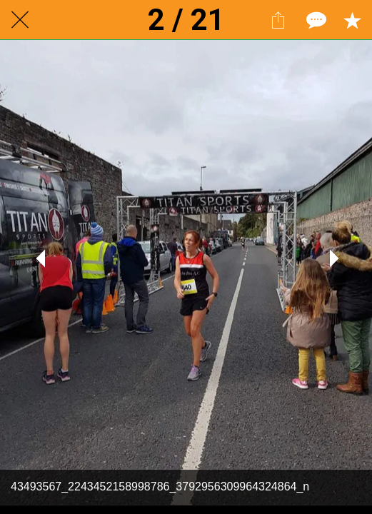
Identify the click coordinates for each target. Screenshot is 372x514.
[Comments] (315, 20)
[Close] (20, 20)
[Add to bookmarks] (352, 20)
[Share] (278, 20)
